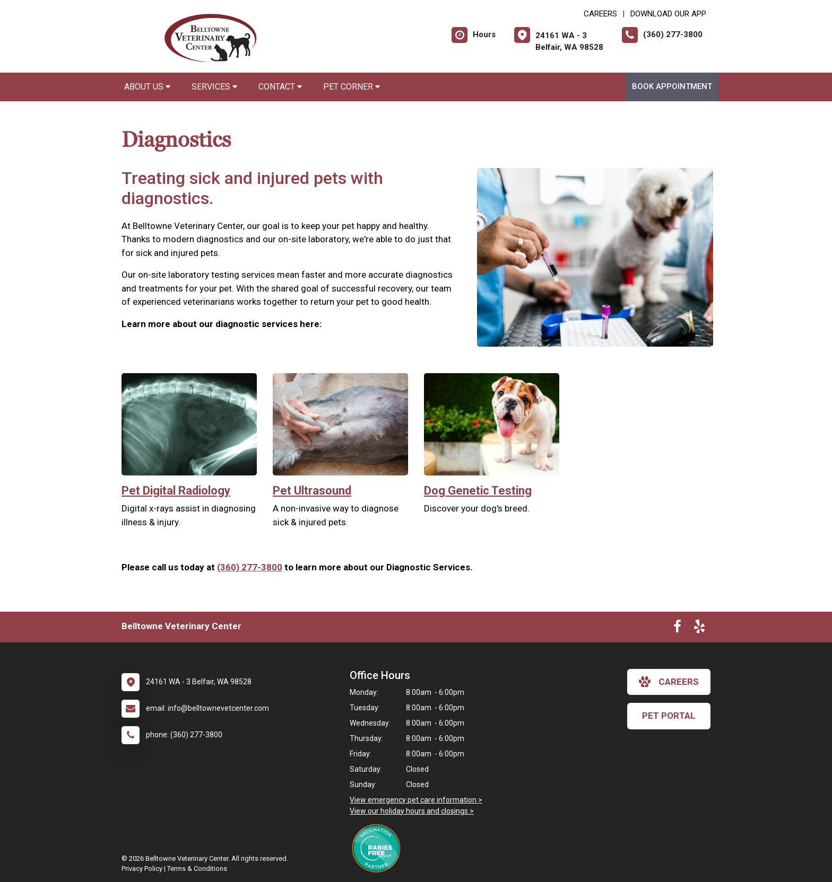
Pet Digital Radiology (176, 490)
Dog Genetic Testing (478, 490)
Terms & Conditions (197, 868)
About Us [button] (147, 87)
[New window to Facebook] (677, 628)
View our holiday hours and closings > (412, 811)
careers (669, 681)
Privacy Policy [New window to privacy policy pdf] (142, 868)
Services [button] (214, 87)
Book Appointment (672, 86)
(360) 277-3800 (249, 567)
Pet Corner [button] (351, 87)
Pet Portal (669, 715)
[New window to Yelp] (699, 628)
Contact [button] (280, 87)
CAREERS (600, 14)
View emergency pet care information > (416, 800)
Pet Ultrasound (312, 490)
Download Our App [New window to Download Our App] (668, 14)
